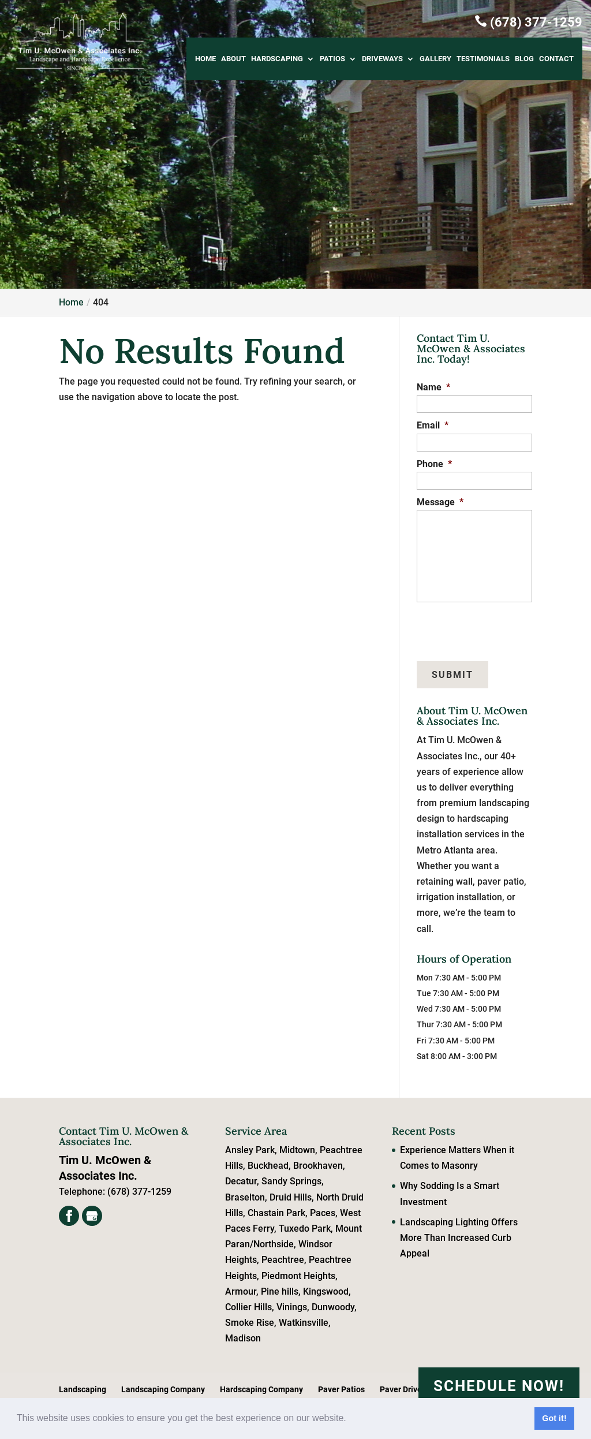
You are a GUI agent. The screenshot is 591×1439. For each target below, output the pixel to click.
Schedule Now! (498, 1386)
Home (205, 59)
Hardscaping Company (261, 1389)
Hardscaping (277, 59)
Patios (332, 59)
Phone (434, 463)
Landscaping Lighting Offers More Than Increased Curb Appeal (459, 1238)
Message (440, 502)
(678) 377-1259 (528, 21)
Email (432, 425)
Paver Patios (341, 1389)
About (233, 59)
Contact (556, 59)
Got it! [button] (554, 1418)
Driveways (382, 59)
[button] (350, 1419)
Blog (524, 59)
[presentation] (472, 626)
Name (433, 387)
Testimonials (483, 59)
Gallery (435, 59)
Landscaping (82, 1389)
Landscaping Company (163, 1389)
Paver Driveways (410, 1389)
